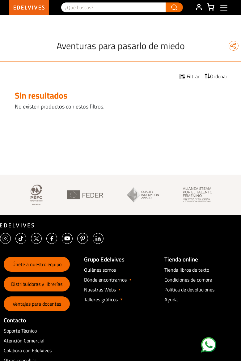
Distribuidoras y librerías (36, 284)
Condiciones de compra (188, 279)
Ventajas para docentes (37, 304)
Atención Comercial (24, 340)
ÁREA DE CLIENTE (198, 7)
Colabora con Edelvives (28, 350)
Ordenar (218, 76)
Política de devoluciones (189, 289)
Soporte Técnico (20, 330)
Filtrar (193, 76)
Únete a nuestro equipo (36, 264)
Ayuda (171, 299)
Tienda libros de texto (186, 270)
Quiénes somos (100, 270)
